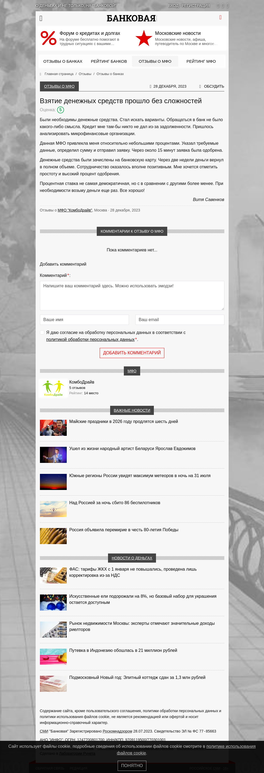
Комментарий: (55, 275)
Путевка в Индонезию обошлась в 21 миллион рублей (123, 650)
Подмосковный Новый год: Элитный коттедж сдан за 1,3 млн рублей (137, 677)
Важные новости (132, 410)
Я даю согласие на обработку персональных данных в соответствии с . (116, 336)
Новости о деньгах (132, 558)
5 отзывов (77, 388)
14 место (91, 393)
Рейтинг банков (109, 61)
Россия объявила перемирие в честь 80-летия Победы (124, 529)
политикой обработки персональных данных (90, 339)
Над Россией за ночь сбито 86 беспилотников (115, 502)
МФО (132, 371)
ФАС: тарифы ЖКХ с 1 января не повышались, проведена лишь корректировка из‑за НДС (133, 572)
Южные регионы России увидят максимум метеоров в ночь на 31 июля (140, 475)
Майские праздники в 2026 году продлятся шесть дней (123, 421)
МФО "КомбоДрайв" (75, 210)
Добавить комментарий (132, 353)
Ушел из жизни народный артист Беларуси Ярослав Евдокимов (132, 448)
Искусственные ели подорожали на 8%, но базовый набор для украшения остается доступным (143, 599)
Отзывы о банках (62, 61)
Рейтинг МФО (201, 61)
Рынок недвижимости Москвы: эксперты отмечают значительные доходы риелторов (142, 626)
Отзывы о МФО (155, 61)
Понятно (132, 765)
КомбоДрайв (81, 382)
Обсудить (214, 86)
